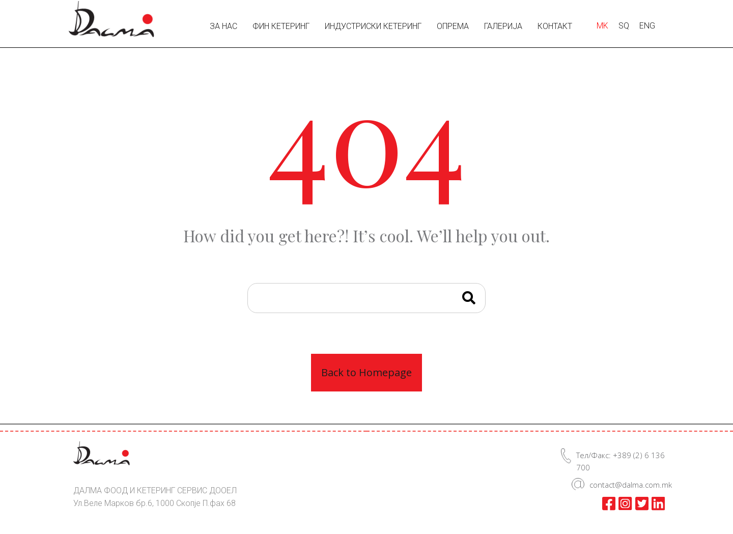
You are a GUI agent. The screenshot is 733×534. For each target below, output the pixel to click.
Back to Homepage (366, 372)
